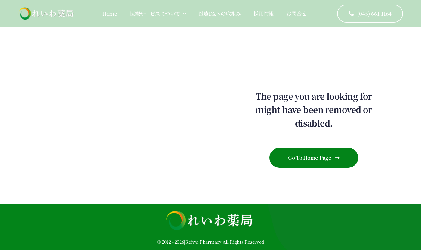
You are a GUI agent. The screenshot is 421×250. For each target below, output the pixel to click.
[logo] (46, 9)
